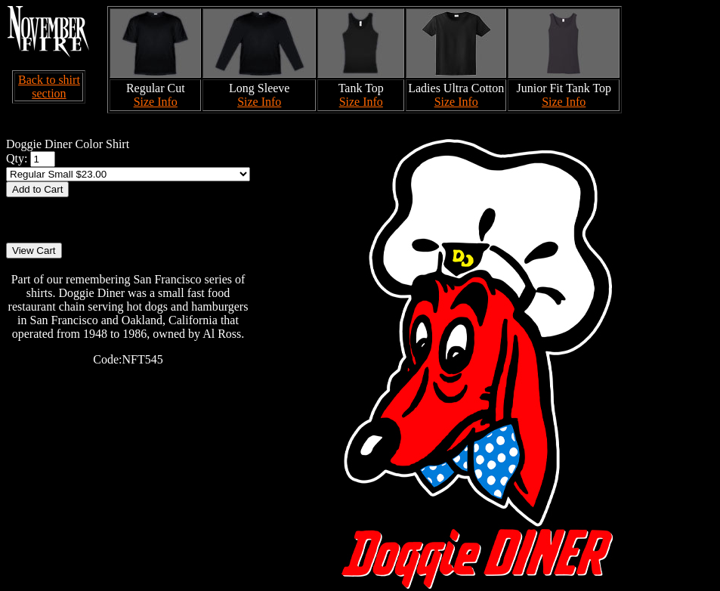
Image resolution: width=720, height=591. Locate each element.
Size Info (156, 101)
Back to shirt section (49, 86)
